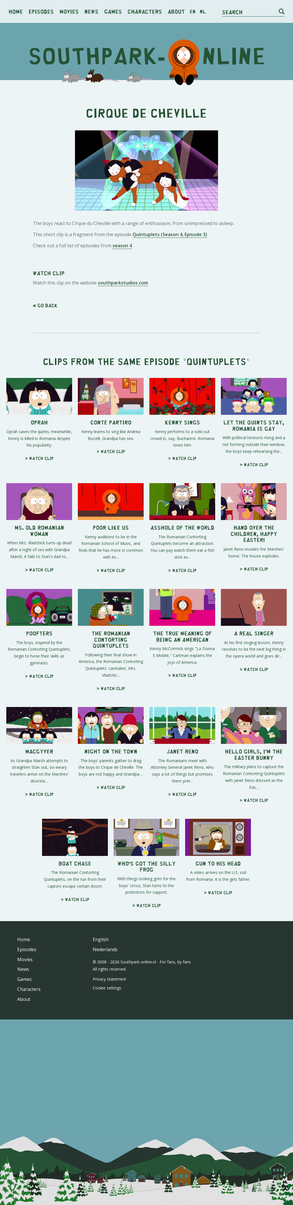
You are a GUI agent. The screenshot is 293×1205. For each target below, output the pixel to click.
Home (16, 11)
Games (113, 11)
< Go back (45, 305)
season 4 (122, 245)
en (193, 11)
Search (232, 12)
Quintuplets (216, 361)
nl (203, 11)
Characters (145, 11)
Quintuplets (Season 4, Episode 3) (169, 234)
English (100, 939)
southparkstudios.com (123, 283)
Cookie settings (107, 988)
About (176, 11)
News (91, 11)
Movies (69, 11)
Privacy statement (109, 979)
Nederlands (105, 949)
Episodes (41, 11)
